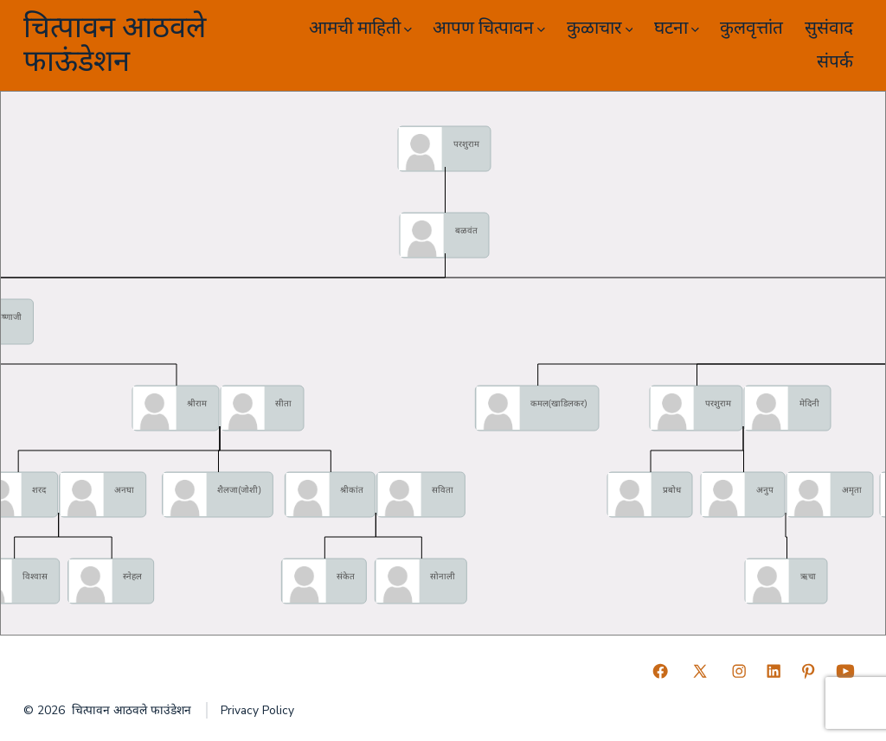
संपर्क (835, 61)
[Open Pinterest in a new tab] (808, 671)
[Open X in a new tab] (700, 671)
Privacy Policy (257, 710)
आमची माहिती (360, 28)
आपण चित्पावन (489, 28)
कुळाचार (600, 28)
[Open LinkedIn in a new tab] (773, 671)
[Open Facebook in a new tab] (660, 671)
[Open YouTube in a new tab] (845, 671)
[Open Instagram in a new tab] (738, 671)
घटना (676, 28)
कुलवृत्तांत (751, 28)
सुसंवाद (829, 28)
